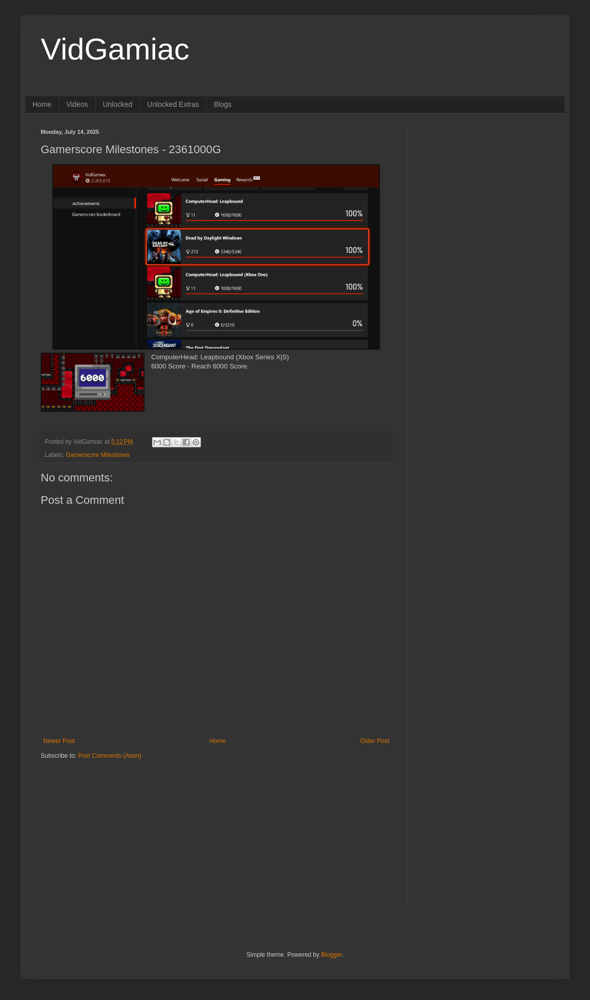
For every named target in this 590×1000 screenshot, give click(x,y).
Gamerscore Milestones (98, 455)
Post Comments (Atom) (109, 755)
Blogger (331, 954)
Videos (77, 104)
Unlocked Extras (173, 104)
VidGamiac (115, 49)
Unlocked (117, 104)
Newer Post (59, 741)
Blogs (222, 104)
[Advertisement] (104, 823)
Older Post (374, 741)
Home (42, 104)
